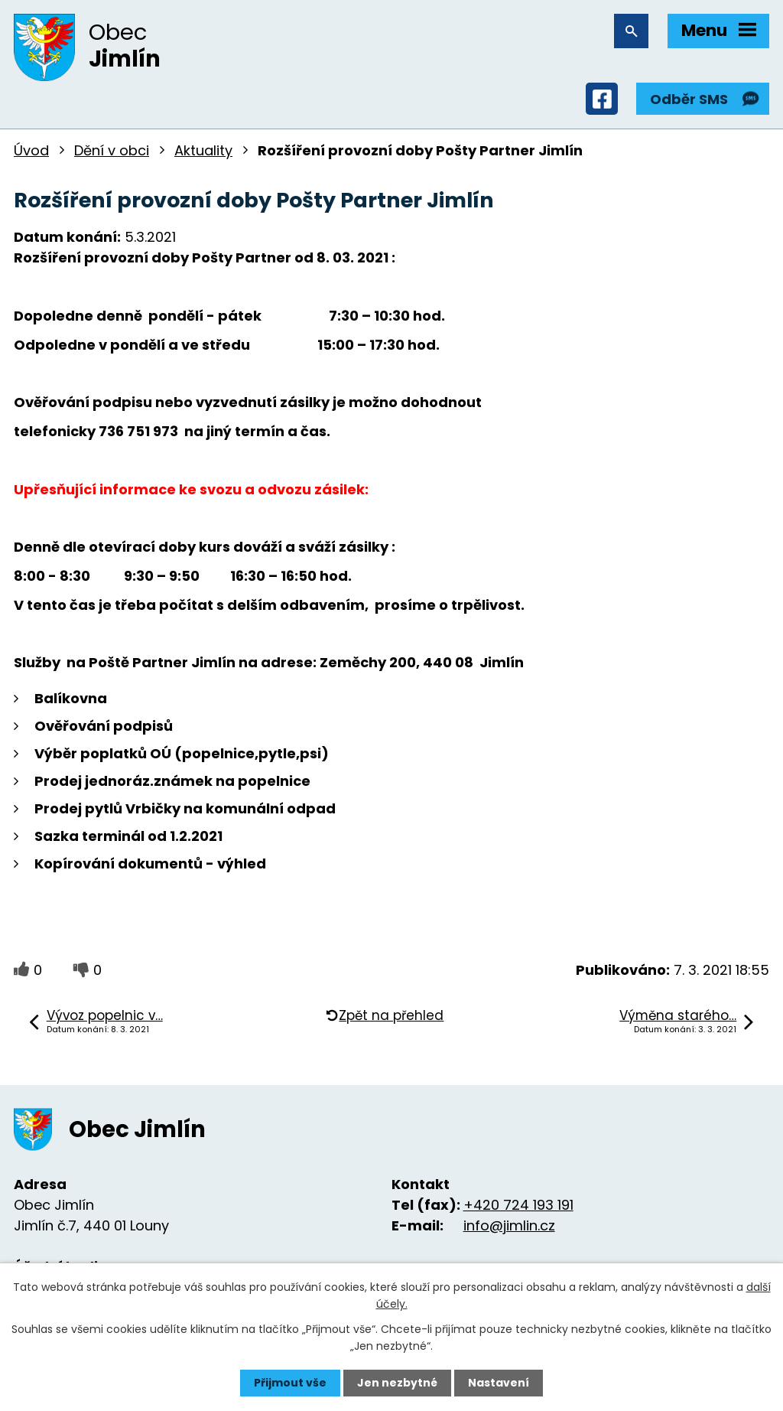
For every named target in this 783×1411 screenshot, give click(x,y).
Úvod (31, 150)
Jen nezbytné (397, 1382)
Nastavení (498, 1382)
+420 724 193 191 (518, 1204)
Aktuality (203, 150)
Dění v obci (111, 150)
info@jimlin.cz (509, 1225)
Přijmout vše (290, 1382)
